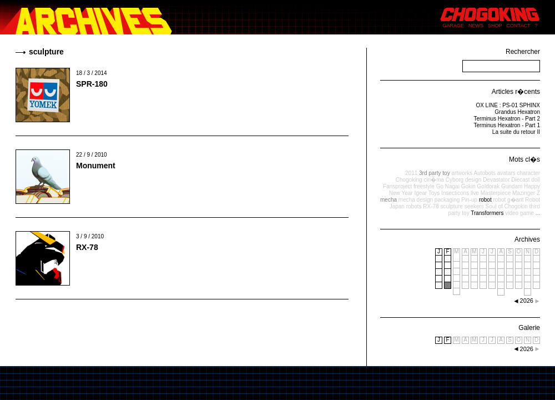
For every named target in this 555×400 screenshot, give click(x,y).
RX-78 (87, 247)
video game (519, 213)
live (475, 193)
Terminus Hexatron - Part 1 (507, 125)
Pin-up (469, 200)
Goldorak (488, 186)
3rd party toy (434, 173)
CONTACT (519, 25)
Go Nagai (448, 186)
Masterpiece (496, 193)
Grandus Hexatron (517, 112)
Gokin (468, 186)
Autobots (484, 173)
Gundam (511, 186)
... (538, 213)
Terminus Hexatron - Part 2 (507, 119)
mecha (388, 200)
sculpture (451, 206)
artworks (461, 173)
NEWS (475, 25)
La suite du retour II (516, 132)
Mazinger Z (526, 193)
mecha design (415, 200)
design (473, 180)
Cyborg (454, 180)
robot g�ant (508, 200)
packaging (447, 200)
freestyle (424, 186)
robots (414, 206)
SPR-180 (92, 83)
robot (485, 200)
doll (535, 180)
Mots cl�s (524, 159)
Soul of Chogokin (507, 206)
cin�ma (433, 180)
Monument (95, 165)
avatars (506, 173)
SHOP (495, 25)
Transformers (487, 213)
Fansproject (397, 186)
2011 (411, 173)
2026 (526, 349)
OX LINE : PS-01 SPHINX (508, 105)
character (528, 173)
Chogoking (409, 180)
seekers (474, 206)
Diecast (520, 180)
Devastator (496, 180)
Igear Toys (427, 193)
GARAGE (454, 25)
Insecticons (455, 193)
